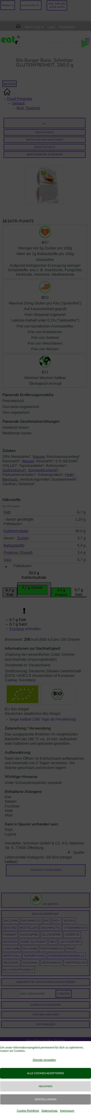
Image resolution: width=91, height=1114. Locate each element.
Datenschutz (49, 1110)
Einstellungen (45, 1099)
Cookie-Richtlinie (28, 1110)
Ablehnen (45, 1086)
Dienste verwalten (44, 1060)
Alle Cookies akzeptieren (45, 1073)
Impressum (67, 1110)
